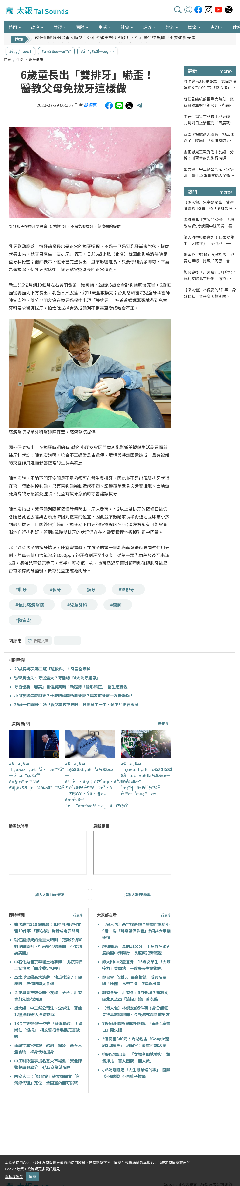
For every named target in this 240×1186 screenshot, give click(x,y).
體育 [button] (169, 27)
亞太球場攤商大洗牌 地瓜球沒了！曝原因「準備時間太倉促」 (209, 137)
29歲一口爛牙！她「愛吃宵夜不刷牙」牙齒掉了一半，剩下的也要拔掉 (76, 704)
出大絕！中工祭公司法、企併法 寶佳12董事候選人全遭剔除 (209, 172)
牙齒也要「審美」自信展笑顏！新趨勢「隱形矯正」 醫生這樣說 (71, 687)
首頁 (7, 59)
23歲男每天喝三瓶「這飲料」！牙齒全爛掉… (54, 669)
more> (226, 71)
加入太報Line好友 (50, 894)
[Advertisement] (47, 1134)
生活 (20, 59)
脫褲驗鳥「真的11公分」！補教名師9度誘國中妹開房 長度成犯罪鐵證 (210, 223)
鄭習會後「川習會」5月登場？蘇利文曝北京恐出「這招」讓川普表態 (210, 275)
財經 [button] (57, 27)
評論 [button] (147, 27)
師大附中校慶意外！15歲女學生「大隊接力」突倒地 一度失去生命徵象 (209, 240)
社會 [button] (125, 27)
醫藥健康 (36, 59)
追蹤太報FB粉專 (137, 894)
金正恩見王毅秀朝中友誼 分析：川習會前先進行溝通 (209, 155)
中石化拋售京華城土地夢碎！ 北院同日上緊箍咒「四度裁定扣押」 (209, 120)
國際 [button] (80, 27)
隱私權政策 (14, 1176)
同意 (32, 1176)
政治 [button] (35, 27)
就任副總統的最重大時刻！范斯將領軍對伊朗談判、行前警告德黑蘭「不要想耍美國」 (117, 39)
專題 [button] (214, 27)
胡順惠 (90, 105)
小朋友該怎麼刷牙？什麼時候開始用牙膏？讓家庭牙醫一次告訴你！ (74, 695)
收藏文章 (38, 640)
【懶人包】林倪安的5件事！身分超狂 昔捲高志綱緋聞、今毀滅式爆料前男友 (210, 293)
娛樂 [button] (192, 27)
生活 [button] (102, 27)
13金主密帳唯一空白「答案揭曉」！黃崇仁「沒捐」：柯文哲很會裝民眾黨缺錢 (48, 1029)
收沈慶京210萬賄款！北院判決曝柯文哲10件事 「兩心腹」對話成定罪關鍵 (210, 84)
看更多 (163, 723)
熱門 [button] (12, 27)
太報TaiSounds (37, 10)
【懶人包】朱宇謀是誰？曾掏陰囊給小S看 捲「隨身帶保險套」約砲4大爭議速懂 (136, 930)
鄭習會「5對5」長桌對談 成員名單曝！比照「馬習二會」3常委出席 (210, 258)
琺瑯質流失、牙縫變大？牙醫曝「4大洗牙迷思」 (57, 678)
